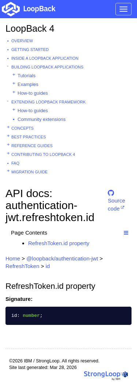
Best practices (28, 137)
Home (12, 258)
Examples (28, 84)
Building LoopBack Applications (47, 67)
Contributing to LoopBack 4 (43, 154)
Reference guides (32, 146)
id (48, 266)
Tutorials (26, 75)
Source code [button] (116, 196)
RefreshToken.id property (59, 243)
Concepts (22, 128)
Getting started (30, 49)
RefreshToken (22, 266)
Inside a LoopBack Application (45, 58)
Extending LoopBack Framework (48, 102)
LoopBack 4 (29, 28)
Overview (22, 41)
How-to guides (33, 93)
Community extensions (42, 119)
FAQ (15, 163)
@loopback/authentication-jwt (62, 258)
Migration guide (29, 172)
